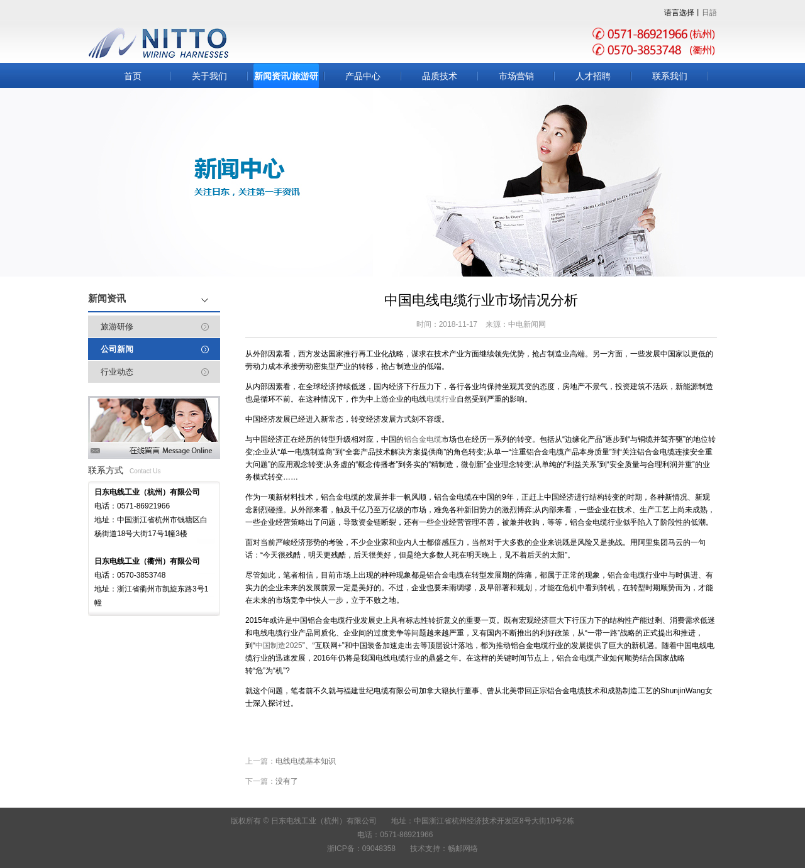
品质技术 (439, 76)
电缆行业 (441, 399)
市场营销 (516, 76)
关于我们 (209, 76)
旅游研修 (117, 326)
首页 (133, 76)
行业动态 (117, 371)
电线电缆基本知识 (305, 761)
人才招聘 (593, 76)
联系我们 (669, 76)
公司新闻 (117, 349)
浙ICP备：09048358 (361, 848)
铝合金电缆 (422, 439)
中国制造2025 (279, 645)
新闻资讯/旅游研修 (286, 80)
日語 (709, 12)
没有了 (286, 781)
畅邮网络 (463, 848)
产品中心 (362, 76)
